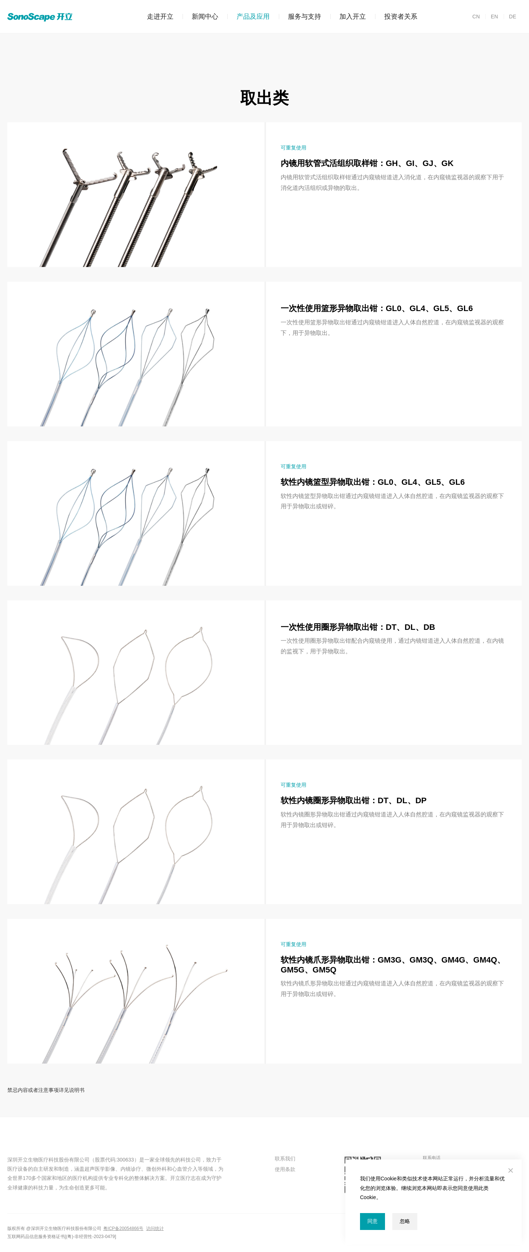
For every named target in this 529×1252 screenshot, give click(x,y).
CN (476, 16)
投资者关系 (396, 16)
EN (491, 16)
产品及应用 (248, 16)
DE (510, 16)
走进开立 (160, 16)
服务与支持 (300, 16)
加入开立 (348, 16)
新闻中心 (200, 16)
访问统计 (155, 1228)
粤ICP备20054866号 (123, 1228)
